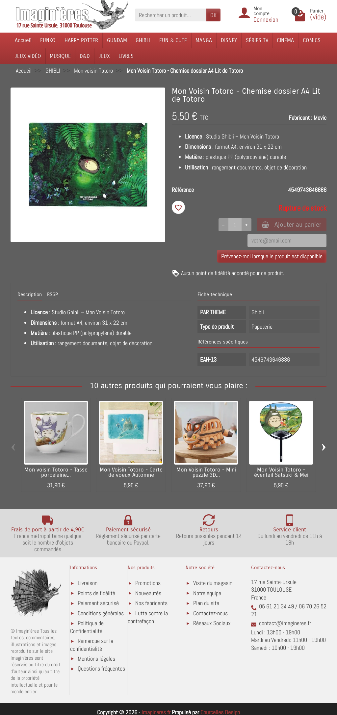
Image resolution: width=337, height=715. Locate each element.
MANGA (203, 40)
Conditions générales (101, 613)
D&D (85, 56)
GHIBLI (143, 40)
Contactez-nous (210, 613)
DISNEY (229, 40)
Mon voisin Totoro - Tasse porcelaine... (56, 473)
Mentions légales (96, 658)
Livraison (87, 583)
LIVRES (126, 56)
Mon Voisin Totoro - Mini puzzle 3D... (206, 473)
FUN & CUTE (173, 40)
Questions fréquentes (101, 669)
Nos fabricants (151, 603)
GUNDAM (117, 40)
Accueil (23, 40)
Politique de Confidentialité (87, 627)
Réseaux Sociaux (212, 623)
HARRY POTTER (81, 40)
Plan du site (206, 603)
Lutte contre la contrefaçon (148, 617)
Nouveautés (148, 593)
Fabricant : (300, 117)
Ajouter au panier (291, 224)
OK (213, 15)
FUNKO (48, 40)
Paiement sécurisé (98, 603)
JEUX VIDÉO (28, 56)
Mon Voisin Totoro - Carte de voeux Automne (131, 473)
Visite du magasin (212, 583)
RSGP (52, 295)
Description (29, 295)
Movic (320, 117)
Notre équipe (207, 593)
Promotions (148, 583)
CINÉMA (285, 40)
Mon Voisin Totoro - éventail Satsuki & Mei (281, 473)
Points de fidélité (96, 593)
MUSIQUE (60, 56)
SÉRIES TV (257, 40)
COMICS (312, 40)
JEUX (104, 56)
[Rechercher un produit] (170, 15)
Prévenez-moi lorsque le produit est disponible (272, 256)
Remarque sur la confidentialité (91, 645)
